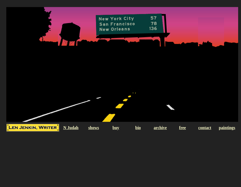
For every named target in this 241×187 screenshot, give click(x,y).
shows (93, 127)
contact (204, 127)
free (182, 127)
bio (138, 127)
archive (160, 127)
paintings (227, 127)
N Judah (70, 127)
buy (115, 127)
